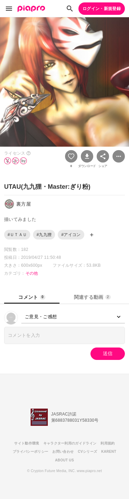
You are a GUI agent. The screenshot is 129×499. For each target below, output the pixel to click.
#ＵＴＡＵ (17, 234)
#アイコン (70, 234)
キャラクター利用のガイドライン (70, 443)
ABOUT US (64, 460)
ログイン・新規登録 (102, 8)
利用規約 (107, 443)
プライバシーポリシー (30, 451)
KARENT (108, 451)
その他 (31, 273)
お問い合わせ (63, 451)
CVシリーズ (87, 451)
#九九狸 (44, 234)
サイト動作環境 (26, 443)
